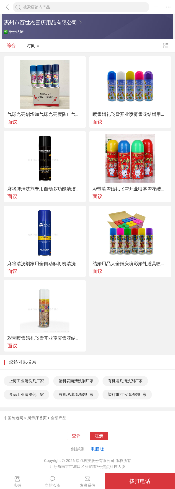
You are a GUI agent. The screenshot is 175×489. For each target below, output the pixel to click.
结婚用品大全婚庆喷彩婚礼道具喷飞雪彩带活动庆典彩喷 (130, 263)
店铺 (17, 482)
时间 (32, 45)
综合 (11, 45)
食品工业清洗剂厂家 (26, 394)
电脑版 (97, 449)
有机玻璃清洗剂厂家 (76, 394)
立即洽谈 (52, 482)
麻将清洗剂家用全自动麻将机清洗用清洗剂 (44, 263)
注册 (99, 435)
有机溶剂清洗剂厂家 (125, 381)
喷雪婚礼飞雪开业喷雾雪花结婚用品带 (130, 114)
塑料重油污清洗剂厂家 (127, 394)
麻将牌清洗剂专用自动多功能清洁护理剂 (44, 189)
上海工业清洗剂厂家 (26, 381)
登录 (76, 435)
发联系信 (87, 482)
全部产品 (58, 418)
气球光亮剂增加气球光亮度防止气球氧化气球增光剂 (44, 114)
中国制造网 (13, 418)
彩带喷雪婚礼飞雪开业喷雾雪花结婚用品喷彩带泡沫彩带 (130, 189)
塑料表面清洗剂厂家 (76, 381)
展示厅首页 (37, 418)
